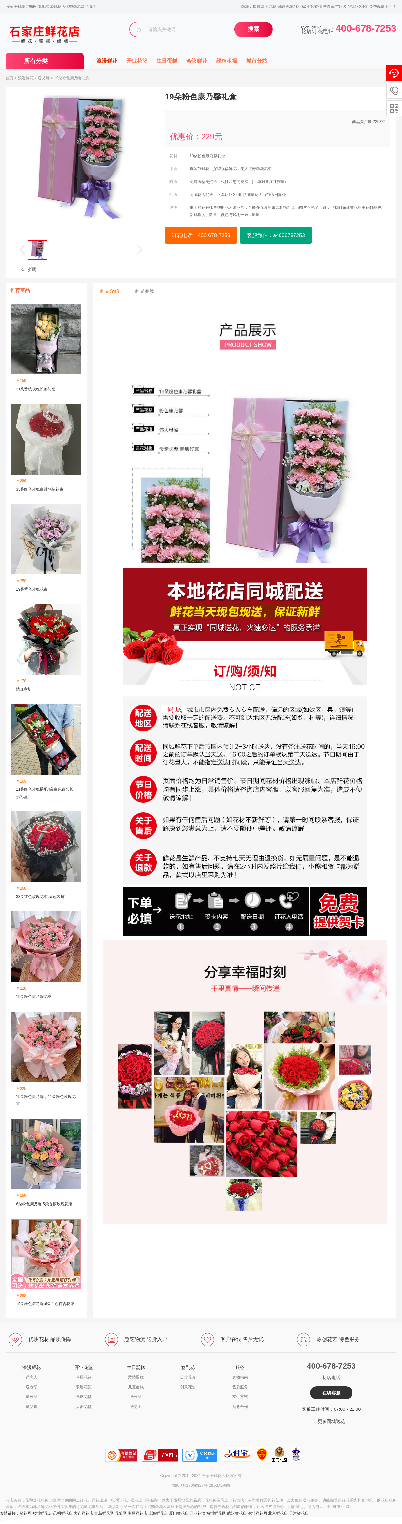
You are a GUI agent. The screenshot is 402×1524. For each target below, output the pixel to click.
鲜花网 (25, 1513)
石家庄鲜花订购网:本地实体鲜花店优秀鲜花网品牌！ (51, 6)
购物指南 (240, 1377)
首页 (9, 78)
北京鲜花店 (278, 1513)
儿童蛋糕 (136, 1387)
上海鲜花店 (158, 1513)
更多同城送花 (331, 1421)
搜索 (253, 29)
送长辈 (31, 1396)
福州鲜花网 (216, 1513)
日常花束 (188, 1377)
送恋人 (31, 1377)
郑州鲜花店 (42, 1513)
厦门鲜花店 (179, 1513)
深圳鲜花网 (257, 1513)
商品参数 (144, 291)
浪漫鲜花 (106, 61)
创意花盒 (188, 1387)
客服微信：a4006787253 (276, 235)
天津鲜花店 (299, 1513)
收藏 (28, 269)
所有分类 (36, 61)
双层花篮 (84, 1387)
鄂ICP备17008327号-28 (192, 1485)
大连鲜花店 (83, 1513)
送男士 (136, 1406)
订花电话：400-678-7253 (201, 235)
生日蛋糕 (166, 61)
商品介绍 (109, 291)
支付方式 (240, 1396)
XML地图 (222, 1485)
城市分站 (256, 61)
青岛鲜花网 (104, 1513)
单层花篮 (84, 1377)
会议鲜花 (196, 61)
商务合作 (240, 1406)
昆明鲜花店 (63, 1513)
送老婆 (31, 1387)
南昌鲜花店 (137, 1513)
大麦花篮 (84, 1406)
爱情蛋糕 (136, 1377)
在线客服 (331, 1392)
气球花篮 (84, 1396)
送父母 (44, 78)
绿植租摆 (226, 61)
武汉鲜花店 (237, 1513)
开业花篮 (136, 61)
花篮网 (121, 1513)
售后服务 (240, 1387)
